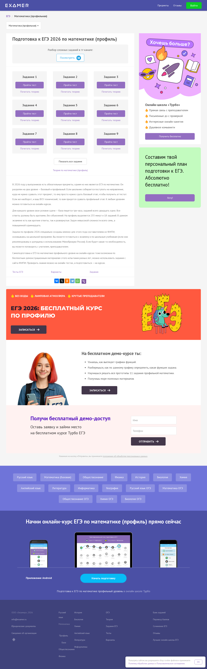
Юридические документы (24, 626)
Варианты (56, 271)
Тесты (108, 633)
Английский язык (31, 488)
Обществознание (93, 477)
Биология (162, 477)
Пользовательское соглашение (171, 663)
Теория (109, 619)
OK (198, 662)
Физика (119, 477)
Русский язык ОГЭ (140, 488)
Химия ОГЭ (106, 499)
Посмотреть (70, 58)
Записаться (27, 329)
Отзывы (156, 633)
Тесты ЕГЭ (17, 271)
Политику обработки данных (142, 663)
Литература (59, 488)
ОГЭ (108, 612)
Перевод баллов (161, 619)
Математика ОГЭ (173, 488)
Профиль (63, 635)
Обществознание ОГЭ (76, 499)
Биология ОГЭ (133, 499)
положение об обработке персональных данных (125, 456)
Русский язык (25, 477)
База (64, 642)
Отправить (147, 441)
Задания (94, 271)
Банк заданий (159, 612)
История (140, 477)
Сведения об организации (24, 633)
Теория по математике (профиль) (70, 170)
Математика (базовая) (57, 477)
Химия (183, 477)
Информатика (86, 488)
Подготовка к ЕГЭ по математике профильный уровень (90, 591)
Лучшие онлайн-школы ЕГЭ (166, 640)
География (112, 488)
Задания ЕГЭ (112, 626)
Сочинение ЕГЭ (160, 626)
